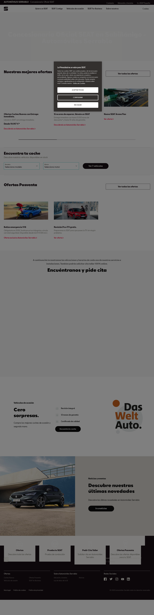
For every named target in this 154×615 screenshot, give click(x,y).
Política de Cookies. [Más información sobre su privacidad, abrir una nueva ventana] (79, 83)
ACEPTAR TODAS (78, 90)
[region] (78, 86)
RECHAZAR (78, 105)
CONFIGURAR (78, 97)
